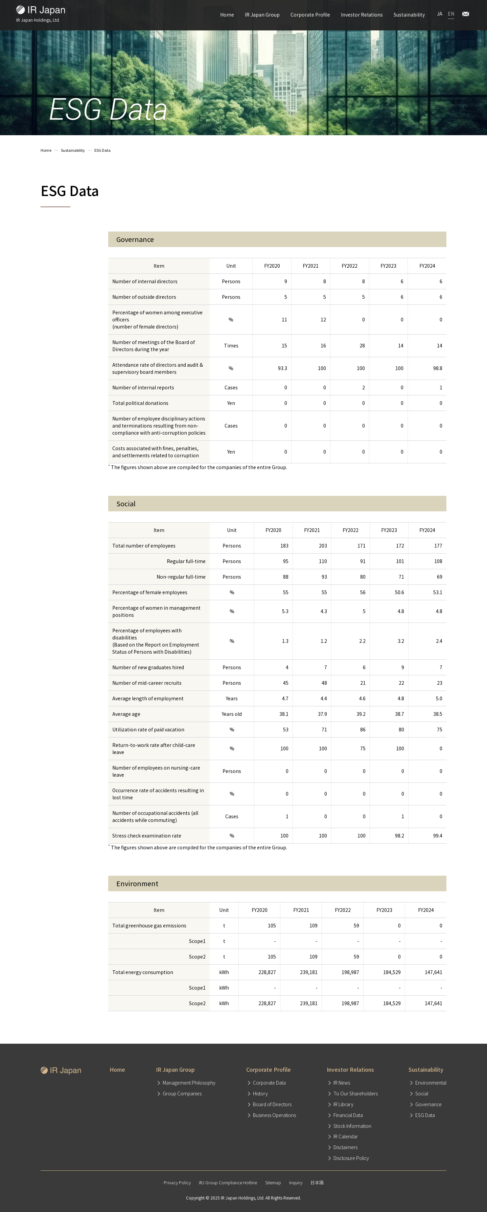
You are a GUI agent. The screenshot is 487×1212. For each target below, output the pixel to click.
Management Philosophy (189, 1082)
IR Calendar (345, 1136)
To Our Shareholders (355, 1093)
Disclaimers (345, 1147)
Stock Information (352, 1125)
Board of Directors (272, 1104)
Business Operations (274, 1115)
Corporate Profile (310, 14)
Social (421, 1093)
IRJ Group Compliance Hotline (228, 1182)
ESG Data (425, 1115)
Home (227, 14)
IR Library (343, 1104)
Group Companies (182, 1093)
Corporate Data (269, 1082)
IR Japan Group (262, 14)
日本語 (317, 1182)
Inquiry (295, 1182)
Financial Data (348, 1115)
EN (451, 13)
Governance (428, 1104)
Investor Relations (362, 14)
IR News (341, 1082)
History (260, 1093)
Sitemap (273, 1182)
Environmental (430, 1082)
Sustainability (409, 14)
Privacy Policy (177, 1182)
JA (439, 13)
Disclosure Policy (351, 1158)
